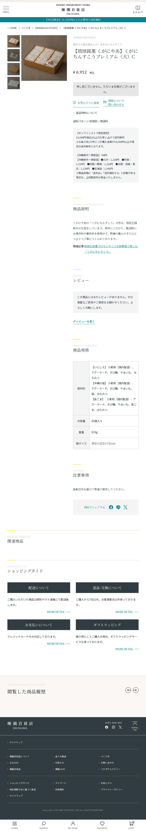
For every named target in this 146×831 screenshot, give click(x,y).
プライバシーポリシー (112, 789)
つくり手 (25, 28)
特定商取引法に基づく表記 (23, 789)
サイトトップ (16, 742)
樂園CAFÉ (60, 769)
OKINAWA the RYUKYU (46, 28)
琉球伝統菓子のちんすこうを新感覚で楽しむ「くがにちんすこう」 (111, 248)
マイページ (60, 782)
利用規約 (59, 789)
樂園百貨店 (15, 769)
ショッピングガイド (19, 782)
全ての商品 (60, 756)
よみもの (14, 762)
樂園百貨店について (19, 756)
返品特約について (86, 113)
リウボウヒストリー (111, 769)
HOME (13, 28)
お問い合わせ (107, 762)
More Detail (56, 612)
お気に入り (106, 782)
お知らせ (59, 762)
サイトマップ (16, 795)
